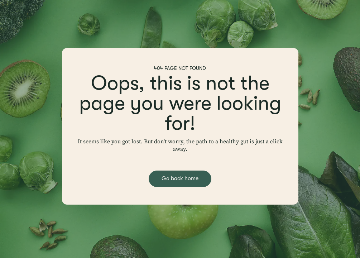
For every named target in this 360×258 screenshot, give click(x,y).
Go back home (180, 178)
